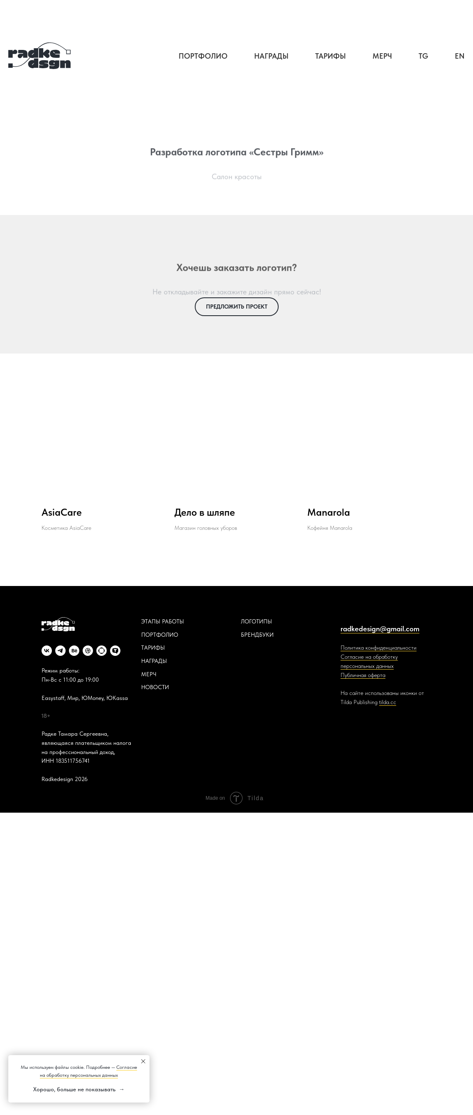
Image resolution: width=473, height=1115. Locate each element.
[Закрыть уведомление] (143, 1061)
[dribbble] (88, 650)
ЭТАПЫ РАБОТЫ (162, 621)
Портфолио (203, 56)
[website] (101, 650)
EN (460, 56)
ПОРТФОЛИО (159, 634)
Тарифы (330, 56)
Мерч (382, 56)
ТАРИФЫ (153, 647)
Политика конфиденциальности (379, 647)
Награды (271, 56)
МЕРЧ (149, 674)
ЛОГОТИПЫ (256, 621)
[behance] (74, 650)
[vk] (47, 650)
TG (423, 56)
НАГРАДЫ (154, 661)
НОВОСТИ (155, 687)
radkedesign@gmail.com (380, 628)
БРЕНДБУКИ (257, 634)
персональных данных (367, 666)
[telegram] (60, 650)
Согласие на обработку (369, 656)
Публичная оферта (363, 675)
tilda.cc (387, 702)
